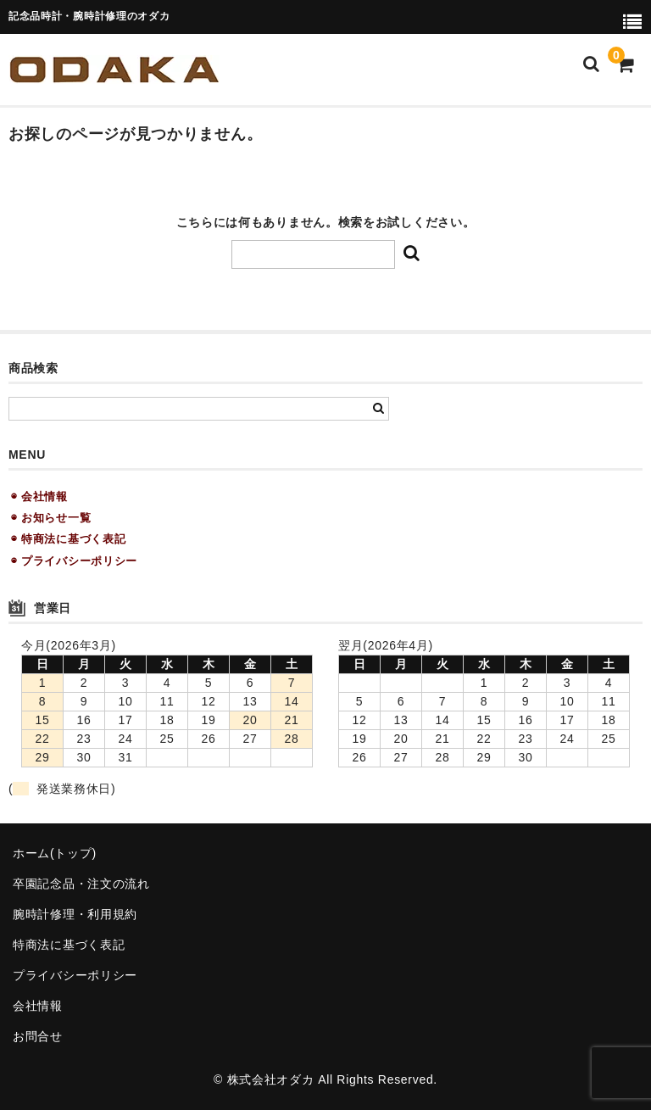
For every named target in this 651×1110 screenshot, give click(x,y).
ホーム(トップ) (55, 853)
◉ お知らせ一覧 (51, 517)
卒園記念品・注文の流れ (81, 883)
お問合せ (38, 1036)
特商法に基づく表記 (69, 944)
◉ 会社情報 (39, 496)
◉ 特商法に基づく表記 (68, 539)
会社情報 (38, 1005)
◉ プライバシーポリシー (74, 561)
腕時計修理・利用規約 (75, 914)
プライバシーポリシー (75, 975)
